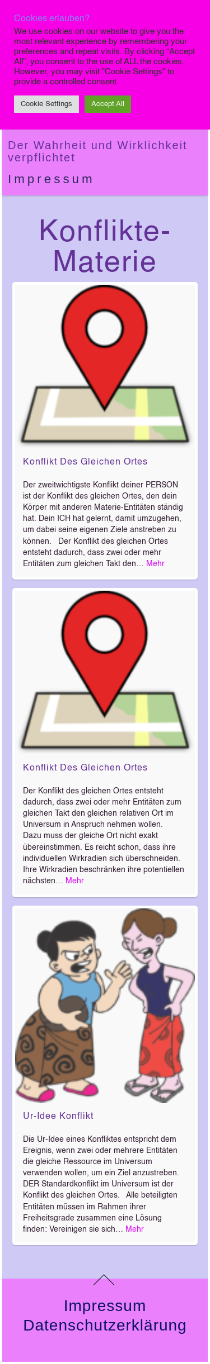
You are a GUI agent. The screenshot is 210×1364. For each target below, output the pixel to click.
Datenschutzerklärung (104, 1325)
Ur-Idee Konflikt (58, 1116)
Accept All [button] (107, 104)
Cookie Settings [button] (46, 104)
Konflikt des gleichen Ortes (85, 462)
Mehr (155, 564)
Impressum (51, 179)
